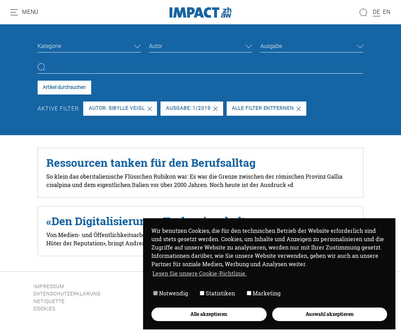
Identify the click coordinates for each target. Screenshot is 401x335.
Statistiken (217, 293)
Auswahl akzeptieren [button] (330, 314)
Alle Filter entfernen (266, 108)
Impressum (48, 286)
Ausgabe (271, 46)
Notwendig (170, 293)
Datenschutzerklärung (67, 294)
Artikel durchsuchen (64, 87)
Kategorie (49, 46)
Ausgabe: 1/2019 (192, 108)
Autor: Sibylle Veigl (120, 108)
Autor (155, 46)
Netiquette (49, 301)
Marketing (264, 293)
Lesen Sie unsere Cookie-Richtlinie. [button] (199, 273)
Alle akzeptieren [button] (208, 314)
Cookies (44, 309)
